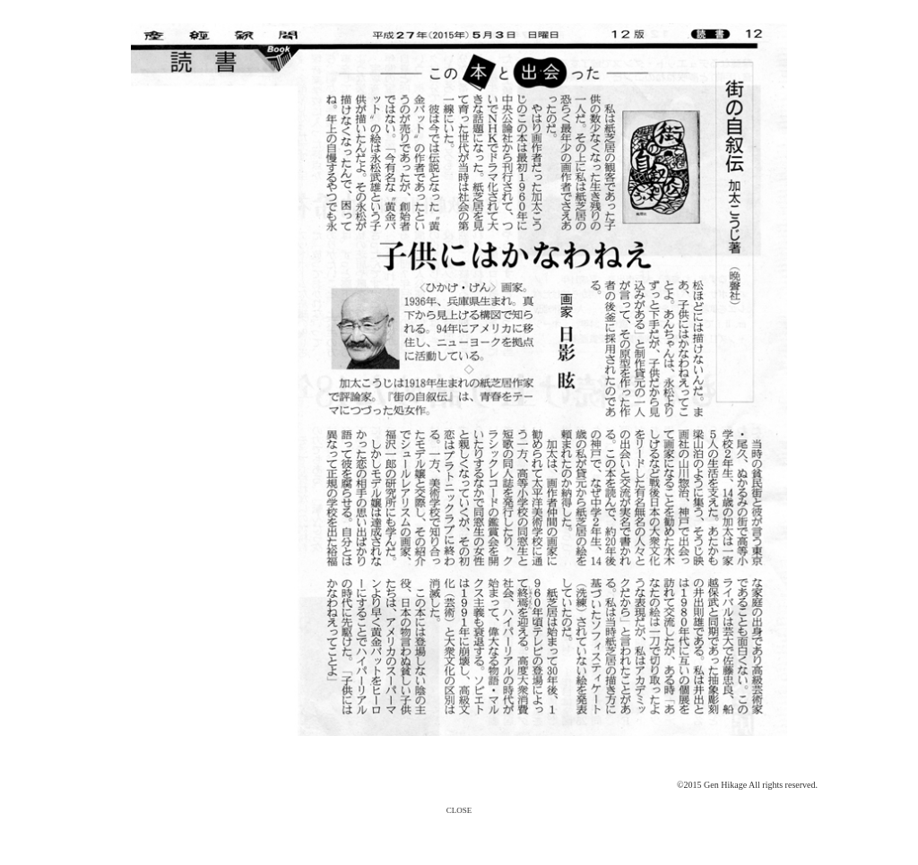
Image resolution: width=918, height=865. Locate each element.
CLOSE (459, 810)
